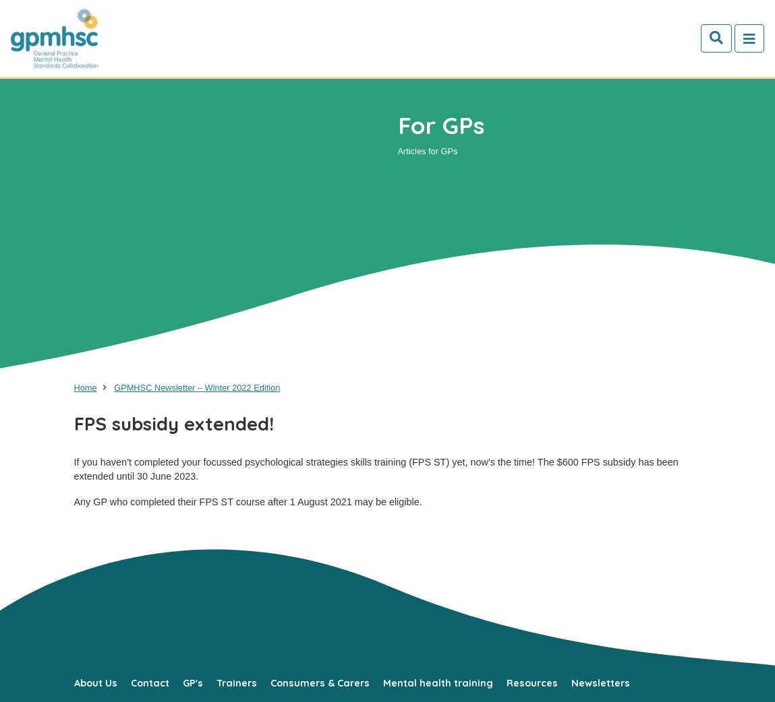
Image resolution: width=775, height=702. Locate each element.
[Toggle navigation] (749, 38)
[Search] (716, 38)
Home (85, 388)
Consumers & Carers (320, 683)
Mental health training (438, 683)
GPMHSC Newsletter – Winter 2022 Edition (197, 388)
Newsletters (600, 683)
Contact (150, 683)
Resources (532, 683)
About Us (95, 683)
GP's (193, 683)
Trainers (237, 683)
